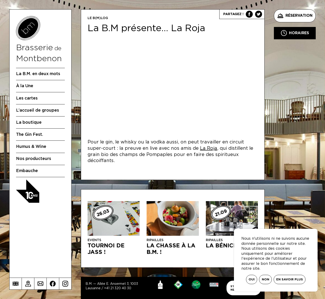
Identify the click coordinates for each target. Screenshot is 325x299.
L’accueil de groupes (37, 110)
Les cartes (27, 98)
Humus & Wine (31, 147)
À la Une (24, 86)
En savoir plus (289, 279)
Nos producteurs (33, 159)
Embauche (27, 171)
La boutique (29, 122)
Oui (252, 279)
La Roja (208, 148)
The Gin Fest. (29, 135)
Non (265, 279)
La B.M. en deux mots (38, 74)
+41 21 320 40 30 (117, 288)
